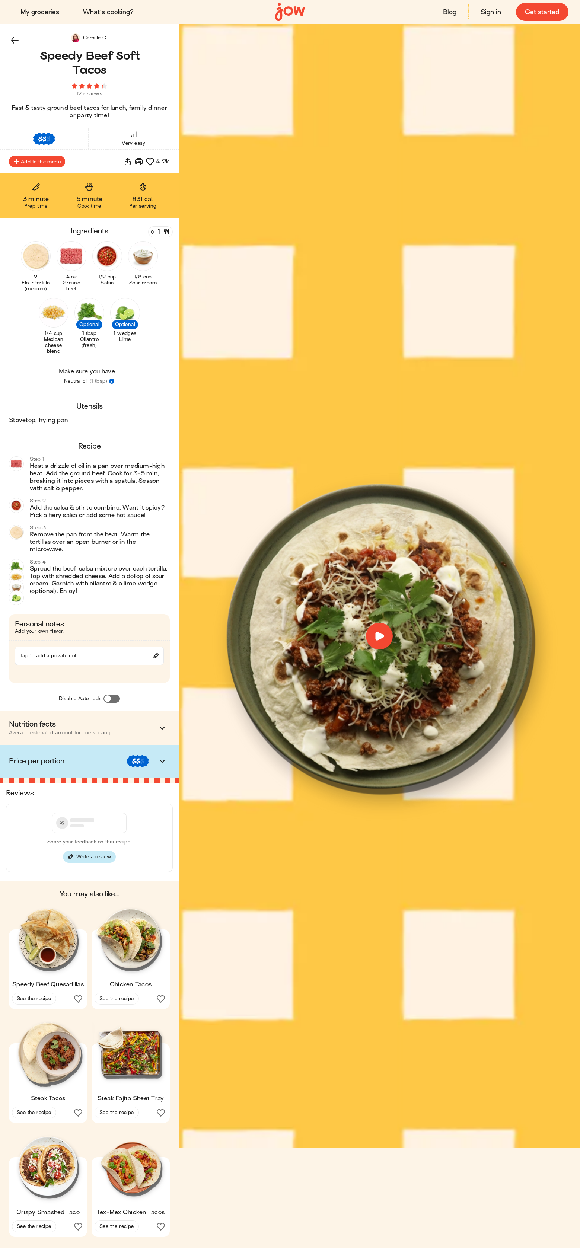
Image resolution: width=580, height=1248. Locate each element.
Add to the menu (37, 164)
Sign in (490, 12)
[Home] (290, 12)
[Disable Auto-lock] (111, 701)
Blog (449, 12)
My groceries (40, 12)
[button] (15, 40)
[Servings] (159, 234)
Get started (542, 12)
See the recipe (34, 1000)
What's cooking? (108, 12)
